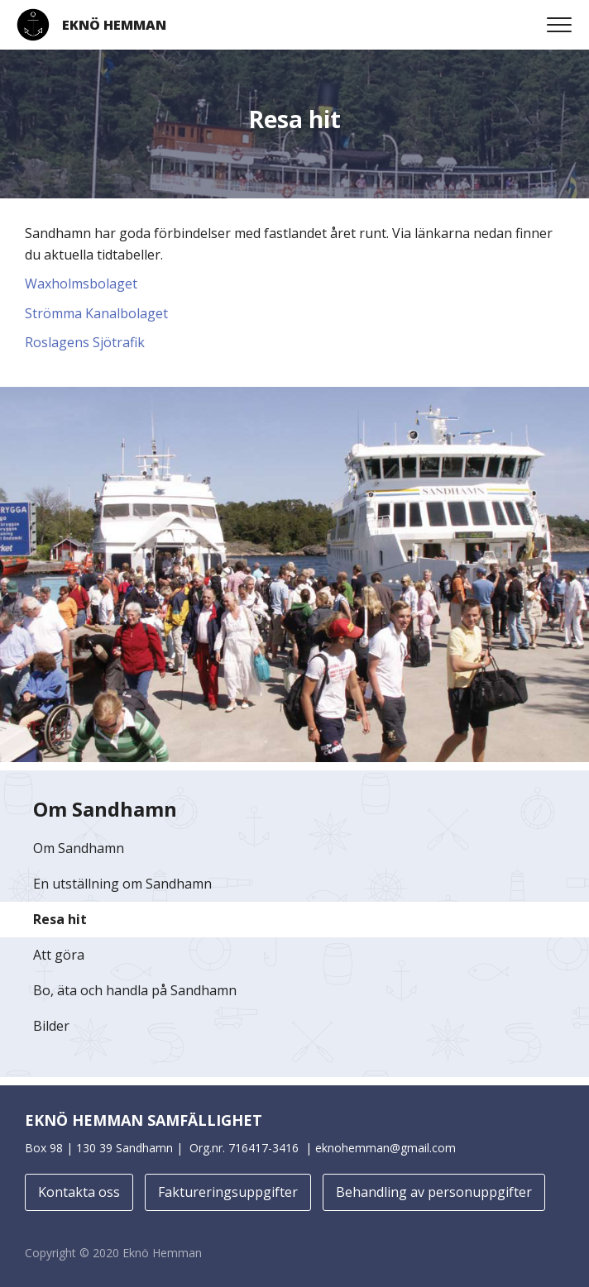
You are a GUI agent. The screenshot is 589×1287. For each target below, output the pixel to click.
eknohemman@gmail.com (385, 1148)
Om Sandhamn (78, 848)
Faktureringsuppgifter (228, 1192)
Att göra (58, 955)
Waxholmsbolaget (81, 283)
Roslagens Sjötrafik (85, 342)
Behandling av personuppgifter (434, 1192)
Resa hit (60, 919)
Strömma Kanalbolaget (96, 313)
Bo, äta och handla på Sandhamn (135, 990)
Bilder (51, 1026)
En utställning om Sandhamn (122, 884)
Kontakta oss (79, 1192)
